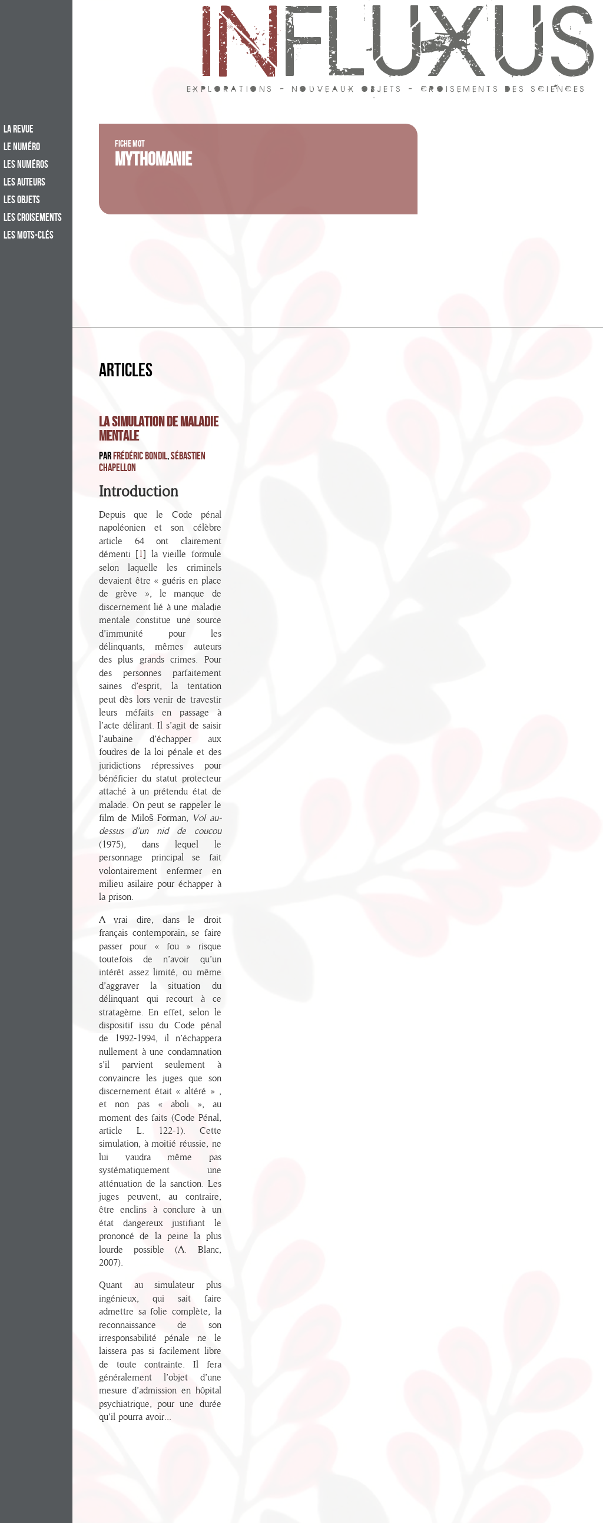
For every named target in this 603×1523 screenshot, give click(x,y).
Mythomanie (153, 162)
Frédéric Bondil (140, 457)
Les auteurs (24, 183)
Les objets (22, 201)
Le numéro (22, 148)
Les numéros (26, 165)
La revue (19, 130)
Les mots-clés (29, 236)
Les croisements (33, 218)
